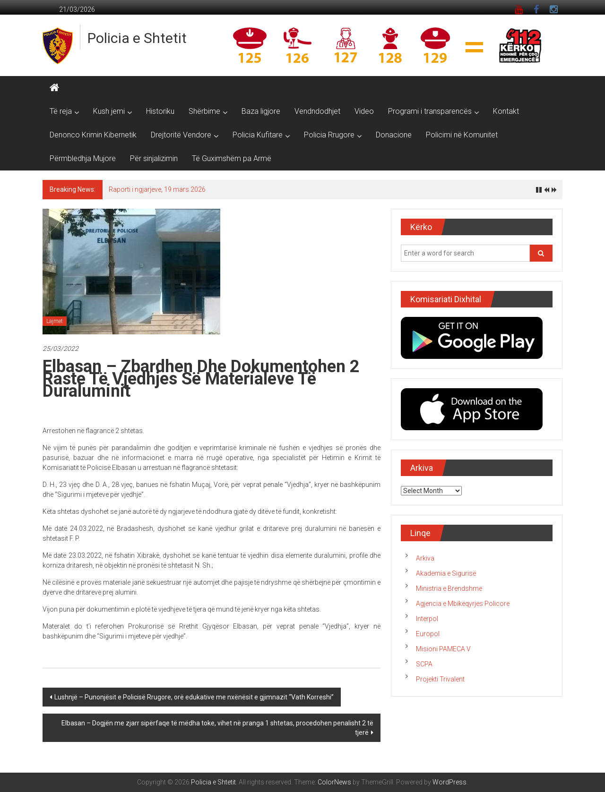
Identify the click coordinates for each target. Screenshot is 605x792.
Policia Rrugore (329, 134)
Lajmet (54, 321)
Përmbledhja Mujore (83, 158)
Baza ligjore (261, 111)
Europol (428, 634)
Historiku (160, 111)
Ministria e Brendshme (449, 588)
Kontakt (506, 111)
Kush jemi (109, 111)
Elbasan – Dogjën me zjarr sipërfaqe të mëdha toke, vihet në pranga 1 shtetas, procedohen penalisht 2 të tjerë (217, 727)
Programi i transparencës (430, 111)
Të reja (61, 111)
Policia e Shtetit (137, 38)
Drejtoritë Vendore (181, 134)
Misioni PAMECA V (443, 649)
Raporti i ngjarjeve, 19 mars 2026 (157, 189)
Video (364, 111)
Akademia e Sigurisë (446, 573)
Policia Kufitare (258, 134)
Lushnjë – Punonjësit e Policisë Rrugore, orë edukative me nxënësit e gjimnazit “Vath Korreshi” (194, 697)
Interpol (427, 618)
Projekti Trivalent (440, 679)
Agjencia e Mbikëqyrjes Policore (463, 603)
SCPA (424, 664)
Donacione (394, 134)
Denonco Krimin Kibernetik (93, 134)
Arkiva (425, 558)
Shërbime (204, 111)
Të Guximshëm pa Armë (231, 158)
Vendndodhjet (317, 111)
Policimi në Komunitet (462, 134)
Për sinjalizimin (154, 158)
